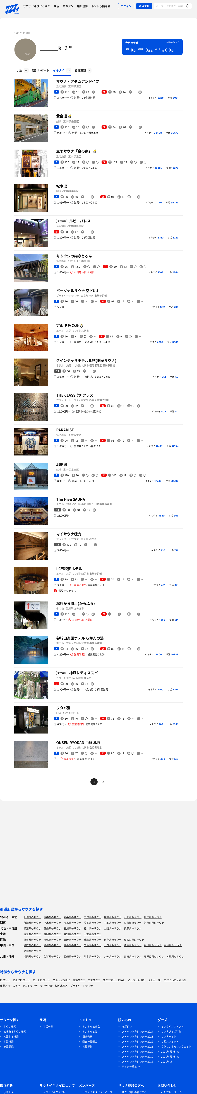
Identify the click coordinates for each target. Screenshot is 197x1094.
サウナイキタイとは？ (36, 6)
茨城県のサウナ (32, 922)
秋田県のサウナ (112, 917)
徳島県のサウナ (132, 945)
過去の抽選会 (89, 1041)
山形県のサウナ (132, 917)
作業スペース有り (10, 985)
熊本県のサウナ (92, 956)
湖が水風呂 (61, 985)
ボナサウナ (94, 980)
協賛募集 (87, 1046)
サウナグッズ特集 (171, 1031)
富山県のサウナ (52, 928)
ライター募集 (129, 1066)
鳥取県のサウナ (32, 945)
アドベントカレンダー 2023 (137, 1036)
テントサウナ (30, 985)
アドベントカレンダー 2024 (137, 1031)
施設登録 (82, 6)
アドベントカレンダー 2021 (137, 1046)
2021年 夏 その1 (170, 1051)
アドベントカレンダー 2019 (137, 1056)
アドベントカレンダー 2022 (137, 1041)
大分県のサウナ (112, 956)
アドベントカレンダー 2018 (137, 1061)
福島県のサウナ (153, 917)
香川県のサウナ (153, 945)
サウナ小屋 (46, 985)
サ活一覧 (48, 1026)
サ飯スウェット (170, 1041)
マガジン (68, 6)
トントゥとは (89, 1031)
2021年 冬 (166, 1061)
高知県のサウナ (32, 950)
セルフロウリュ (21, 980)
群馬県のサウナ (72, 922)
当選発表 (87, 1036)
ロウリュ (5, 980)
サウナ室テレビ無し (114, 980)
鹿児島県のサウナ (154, 956)
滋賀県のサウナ (32, 939)
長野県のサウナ (132, 928)
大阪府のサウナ (72, 939)
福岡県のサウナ (32, 956)
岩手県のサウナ (72, 917)
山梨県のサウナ (112, 928)
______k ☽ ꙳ (56, 48)
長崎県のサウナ (72, 956)
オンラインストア (171, 1026)
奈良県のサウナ (112, 939)
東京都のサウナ (132, 922)
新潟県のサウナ (32, 928)
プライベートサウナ (81, 985)
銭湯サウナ (79, 980)
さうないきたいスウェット (176, 1046)
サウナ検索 (10, 1026)
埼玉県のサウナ (92, 922)
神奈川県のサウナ (154, 922)
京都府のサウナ (52, 939)
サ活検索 (9, 1041)
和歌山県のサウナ (134, 939)
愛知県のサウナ (72, 934)
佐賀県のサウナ (52, 956)
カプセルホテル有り (175, 980)
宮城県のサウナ (92, 917)
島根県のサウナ (52, 945)
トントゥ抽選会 (100, 6)
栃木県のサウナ (52, 922)
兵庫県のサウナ (92, 939)
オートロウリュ (41, 980)
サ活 (56, 6)
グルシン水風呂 (61, 980)
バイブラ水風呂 (136, 980)
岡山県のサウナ (72, 945)
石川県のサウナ (72, 928)
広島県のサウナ (92, 945)
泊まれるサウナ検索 (15, 1031)
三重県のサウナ (92, 934)
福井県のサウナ (92, 928)
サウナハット (168, 1036)
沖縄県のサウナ (175, 956)
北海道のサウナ (32, 917)
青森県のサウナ (52, 917)
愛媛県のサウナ (173, 945)
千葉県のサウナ (112, 922)
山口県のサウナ (112, 945)
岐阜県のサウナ (32, 934)
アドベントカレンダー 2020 (137, 1051)
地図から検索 (11, 1036)
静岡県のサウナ (52, 934)
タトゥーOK (154, 980)
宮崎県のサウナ (132, 956)
